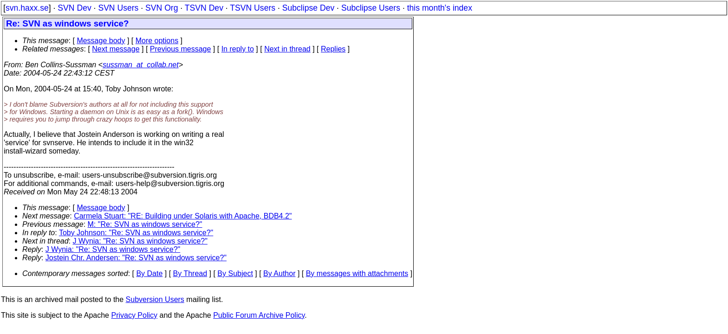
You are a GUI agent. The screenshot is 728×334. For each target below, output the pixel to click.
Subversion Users (155, 299)
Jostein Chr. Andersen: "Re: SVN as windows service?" (136, 258)
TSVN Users (252, 8)
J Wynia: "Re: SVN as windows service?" (140, 241)
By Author (279, 273)
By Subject (235, 273)
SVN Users (118, 8)
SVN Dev (74, 8)
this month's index (439, 8)
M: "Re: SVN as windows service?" (145, 224)
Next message (115, 49)
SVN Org (161, 8)
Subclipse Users (370, 8)
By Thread (190, 273)
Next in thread (287, 49)
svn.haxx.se (27, 8)
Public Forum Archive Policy (259, 315)
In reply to (237, 49)
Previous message (180, 49)
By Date (149, 273)
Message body (101, 41)
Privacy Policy (134, 315)
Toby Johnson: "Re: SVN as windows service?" (136, 233)
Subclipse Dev (308, 8)
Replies (333, 49)
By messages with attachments (357, 273)
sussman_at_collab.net (141, 65)
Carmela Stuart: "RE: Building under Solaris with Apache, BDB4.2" (183, 216)
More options (157, 41)
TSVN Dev (204, 8)
